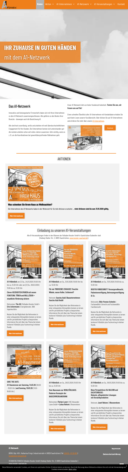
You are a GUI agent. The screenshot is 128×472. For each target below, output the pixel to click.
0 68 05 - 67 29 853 (70, 453)
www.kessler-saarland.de (78, 238)
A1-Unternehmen (98, 121)
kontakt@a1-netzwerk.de (17, 455)
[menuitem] (40, 4)
